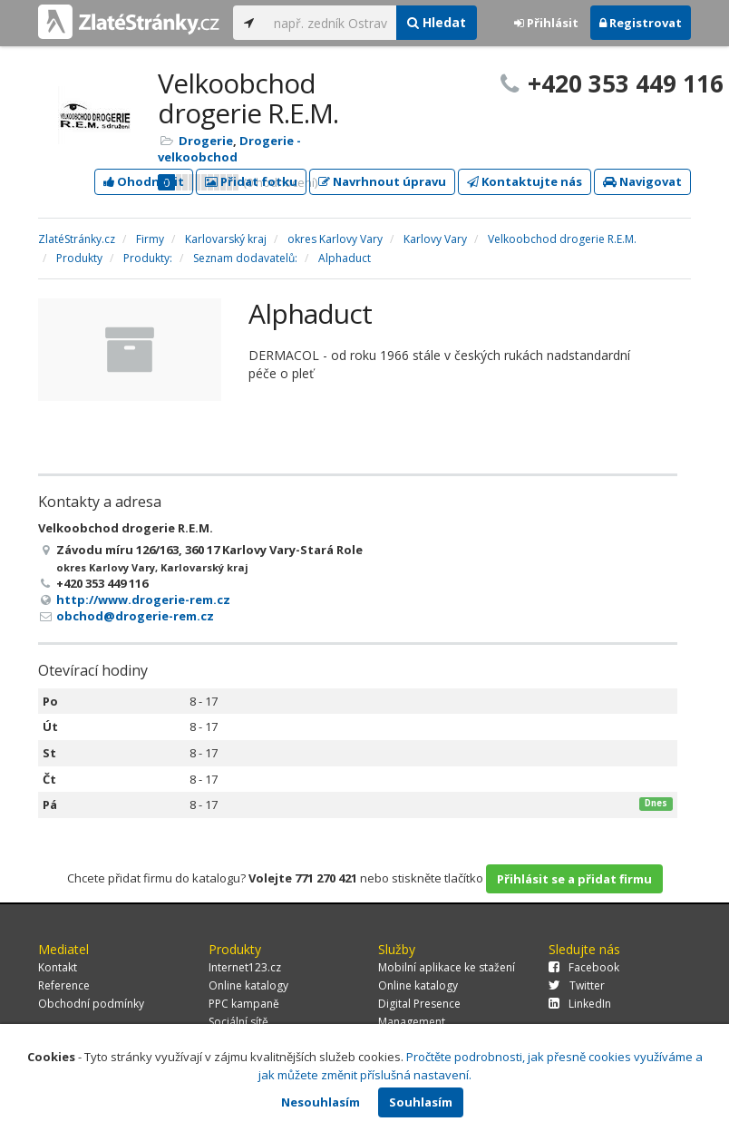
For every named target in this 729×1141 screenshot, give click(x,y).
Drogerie (206, 140)
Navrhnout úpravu (382, 181)
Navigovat (642, 181)
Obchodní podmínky (91, 1003)
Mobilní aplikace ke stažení (446, 967)
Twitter (577, 985)
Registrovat (640, 23)
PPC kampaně (244, 1003)
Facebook (584, 967)
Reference (64, 985)
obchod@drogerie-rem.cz (135, 616)
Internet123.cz (245, 967)
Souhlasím (420, 1102)
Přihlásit (546, 23)
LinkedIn (580, 1003)
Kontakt (57, 967)
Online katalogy (248, 985)
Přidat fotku (251, 181)
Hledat (436, 22)
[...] (330, 22)
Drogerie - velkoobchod (229, 148)
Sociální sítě (238, 1021)
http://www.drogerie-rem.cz (143, 599)
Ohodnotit (143, 181)
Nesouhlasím (320, 1102)
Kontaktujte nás (524, 181)
